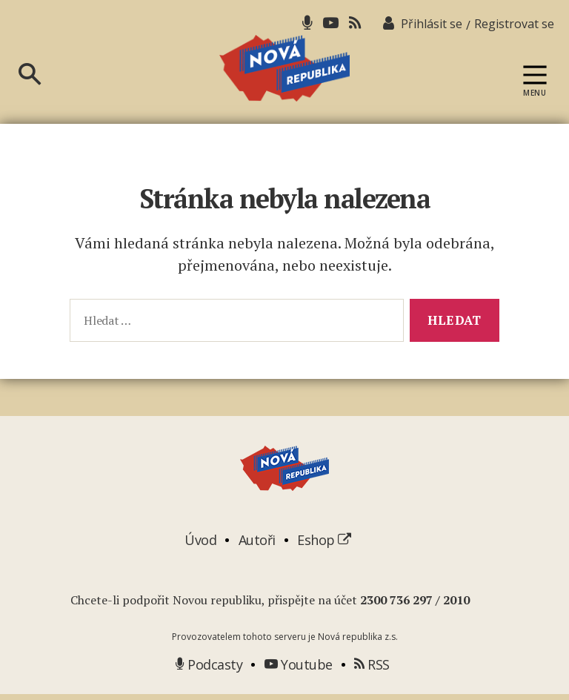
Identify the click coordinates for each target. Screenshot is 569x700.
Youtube (298, 669)
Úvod (200, 545)
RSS (372, 669)
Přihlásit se (431, 24)
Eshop (324, 545)
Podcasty (209, 669)
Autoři (257, 545)
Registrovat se (514, 24)
